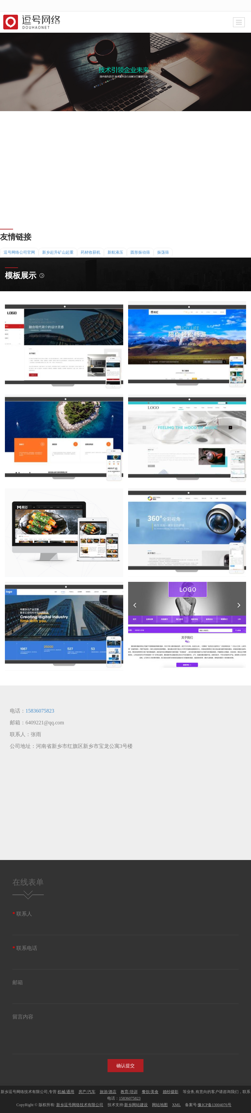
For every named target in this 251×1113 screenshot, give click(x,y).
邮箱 (17, 982)
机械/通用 (66, 1091)
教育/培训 (129, 1091)
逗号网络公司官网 (19, 252)
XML (176, 1105)
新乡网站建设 (136, 1105)
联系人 (22, 914)
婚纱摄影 (170, 1091)
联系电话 (24, 948)
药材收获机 (90, 252)
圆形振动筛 (140, 252)
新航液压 (115, 252)
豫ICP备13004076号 (214, 1105)
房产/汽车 (86, 1091)
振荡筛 (163, 252)
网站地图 (160, 1105)
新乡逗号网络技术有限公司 (79, 1105)
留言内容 (22, 1017)
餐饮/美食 (150, 1091)
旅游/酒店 (108, 1091)
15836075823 (39, 711)
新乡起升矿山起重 (58, 252)
